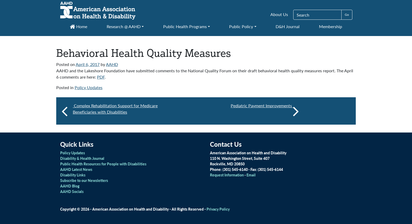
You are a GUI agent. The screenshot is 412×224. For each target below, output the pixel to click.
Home (78, 26)
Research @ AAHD (124, 26)
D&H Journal (288, 26)
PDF (101, 77)
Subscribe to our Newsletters (84, 180)
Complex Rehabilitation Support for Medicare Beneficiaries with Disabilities (115, 109)
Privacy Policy (218, 209)
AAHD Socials (72, 191)
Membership (330, 26)
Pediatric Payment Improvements (265, 111)
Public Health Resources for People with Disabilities (103, 163)
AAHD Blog (69, 186)
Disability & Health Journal (82, 158)
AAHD (112, 64)
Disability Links (72, 174)
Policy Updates (88, 87)
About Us (279, 14)
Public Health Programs (185, 26)
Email (251, 174)
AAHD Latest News (76, 169)
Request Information (227, 174)
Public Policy (241, 26)
